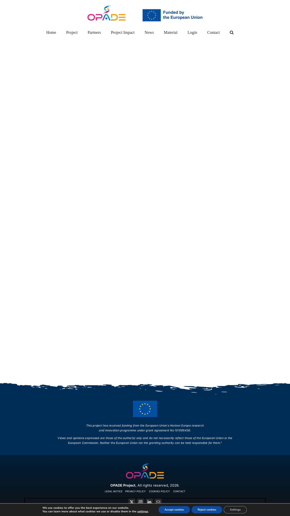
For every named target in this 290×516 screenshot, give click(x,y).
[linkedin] (149, 501)
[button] (232, 32)
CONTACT (179, 491)
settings (142, 511)
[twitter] (131, 501)
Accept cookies (174, 510)
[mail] (158, 501)
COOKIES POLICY (159, 491)
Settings (235, 510)
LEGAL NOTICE (114, 491)
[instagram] (140, 501)
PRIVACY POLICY (135, 491)
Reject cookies (207, 510)
